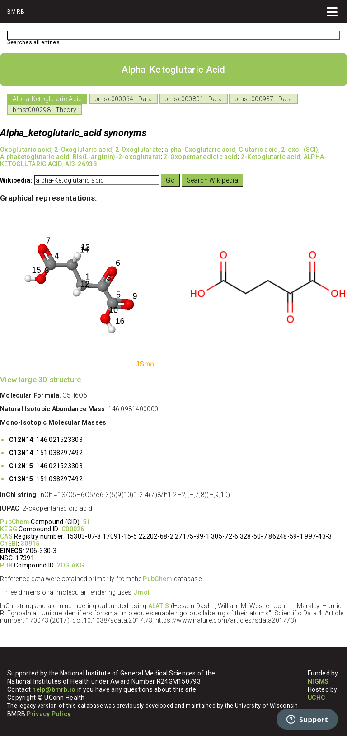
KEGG (8, 529)
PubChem (14, 521)
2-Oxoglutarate (138, 149)
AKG (77, 565)
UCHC (316, 697)
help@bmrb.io (53, 689)
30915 (30, 543)
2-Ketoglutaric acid (270, 156)
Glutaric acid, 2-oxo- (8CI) (279, 149)
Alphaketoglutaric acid (35, 156)
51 (86, 521)
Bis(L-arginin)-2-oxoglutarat (117, 156)
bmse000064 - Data (123, 99)
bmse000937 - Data (263, 99)
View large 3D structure (40, 379)
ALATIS (158, 605)
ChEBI (9, 543)
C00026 (72, 529)
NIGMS (318, 681)
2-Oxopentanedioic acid (201, 156)
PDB (6, 565)
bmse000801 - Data (193, 99)
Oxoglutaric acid (25, 149)
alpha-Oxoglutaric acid (199, 149)
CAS (6, 536)
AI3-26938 (81, 164)
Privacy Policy (48, 713)
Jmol (141, 592)
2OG (63, 565)
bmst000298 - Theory (44, 109)
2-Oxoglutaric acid (83, 149)
